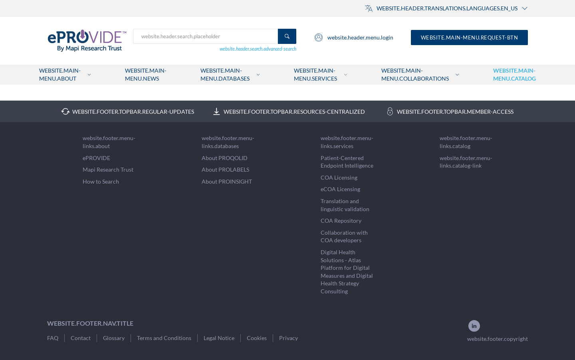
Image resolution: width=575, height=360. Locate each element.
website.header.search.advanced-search (258, 49)
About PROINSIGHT (227, 181)
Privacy (288, 337)
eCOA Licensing (340, 189)
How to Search (101, 181)
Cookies (257, 337)
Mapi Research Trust (108, 169)
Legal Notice (219, 337)
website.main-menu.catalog (514, 74)
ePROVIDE (96, 157)
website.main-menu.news (146, 74)
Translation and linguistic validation (345, 205)
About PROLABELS (225, 169)
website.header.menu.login (353, 37)
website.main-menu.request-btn (469, 37)
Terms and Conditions (164, 337)
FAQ (52, 337)
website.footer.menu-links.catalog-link (466, 161)
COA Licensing (339, 177)
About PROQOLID (225, 157)
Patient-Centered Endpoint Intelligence (347, 161)
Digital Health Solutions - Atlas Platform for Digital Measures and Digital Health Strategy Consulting (347, 272)
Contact (81, 337)
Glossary (114, 337)
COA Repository (341, 220)
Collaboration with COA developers (344, 236)
